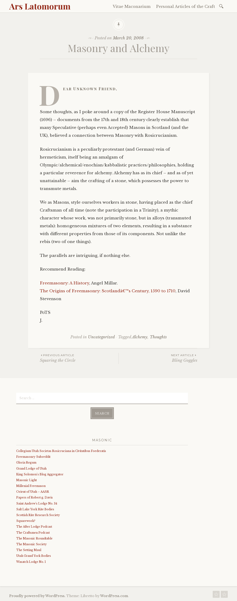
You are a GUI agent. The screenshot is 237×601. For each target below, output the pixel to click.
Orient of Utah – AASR (32, 491)
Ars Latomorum (40, 6)
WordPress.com (114, 596)
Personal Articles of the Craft (185, 6)
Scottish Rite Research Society (38, 515)
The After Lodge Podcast (34, 526)
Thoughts (158, 337)
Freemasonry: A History (64, 283)
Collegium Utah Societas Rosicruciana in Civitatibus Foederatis (61, 451)
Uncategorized (101, 337)
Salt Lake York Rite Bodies (35, 509)
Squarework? (25, 521)
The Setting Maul (28, 550)
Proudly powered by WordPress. (37, 596)
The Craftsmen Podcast (33, 532)
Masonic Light (26, 480)
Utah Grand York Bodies (33, 555)
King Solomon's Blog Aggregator (39, 474)
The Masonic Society (31, 544)
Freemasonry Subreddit (33, 456)
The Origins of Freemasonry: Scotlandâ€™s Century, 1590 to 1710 (107, 291)
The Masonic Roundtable (34, 538)
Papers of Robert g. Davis (34, 497)
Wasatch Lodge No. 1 (31, 562)
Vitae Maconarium (131, 6)
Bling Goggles (158, 358)
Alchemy (139, 337)
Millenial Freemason (31, 486)
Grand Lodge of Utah (31, 468)
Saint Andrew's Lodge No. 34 (36, 503)
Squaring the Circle (79, 358)
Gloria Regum (26, 462)
